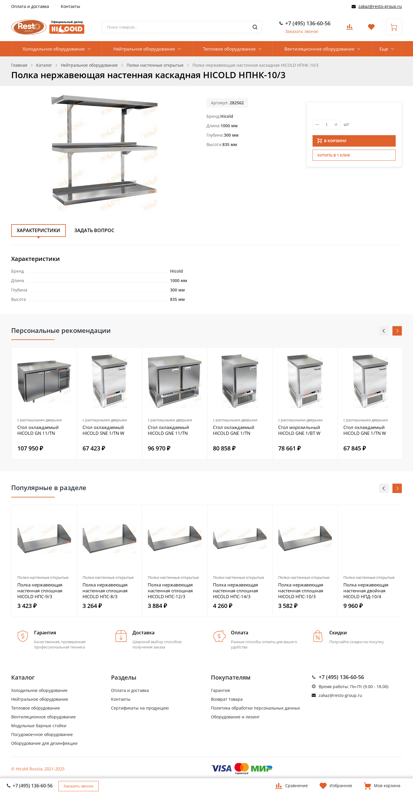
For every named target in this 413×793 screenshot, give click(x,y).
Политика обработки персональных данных (255, 708)
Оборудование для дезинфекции (44, 743)
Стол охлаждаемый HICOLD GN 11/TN (38, 430)
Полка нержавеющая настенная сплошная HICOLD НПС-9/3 (39, 590)
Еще (384, 49)
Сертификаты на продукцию (140, 708)
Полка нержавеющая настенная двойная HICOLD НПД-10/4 (365, 590)
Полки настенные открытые (42, 577)
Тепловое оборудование (229, 49)
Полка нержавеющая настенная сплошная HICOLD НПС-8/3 (105, 590)
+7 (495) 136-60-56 (307, 23)
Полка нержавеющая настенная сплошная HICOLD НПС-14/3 (235, 590)
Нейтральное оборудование (144, 49)
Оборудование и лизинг (235, 717)
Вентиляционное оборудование (319, 49)
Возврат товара (227, 699)
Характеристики (38, 230)
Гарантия (220, 690)
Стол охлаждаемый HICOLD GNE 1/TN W (364, 430)
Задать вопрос (94, 230)
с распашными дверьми (39, 420)
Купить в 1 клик (334, 157)
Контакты (70, 6)
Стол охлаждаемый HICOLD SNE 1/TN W (103, 430)
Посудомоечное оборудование (42, 734)
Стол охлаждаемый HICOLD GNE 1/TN (233, 430)
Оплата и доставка (30, 6)
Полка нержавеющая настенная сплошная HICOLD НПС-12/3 (170, 590)
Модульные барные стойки (38, 725)
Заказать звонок (301, 31)
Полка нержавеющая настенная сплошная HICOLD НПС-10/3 (300, 590)
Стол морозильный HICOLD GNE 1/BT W (299, 430)
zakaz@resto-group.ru (380, 6)
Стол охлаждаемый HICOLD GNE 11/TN (168, 430)
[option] (44, 403)
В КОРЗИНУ (332, 142)
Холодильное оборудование (54, 49)
